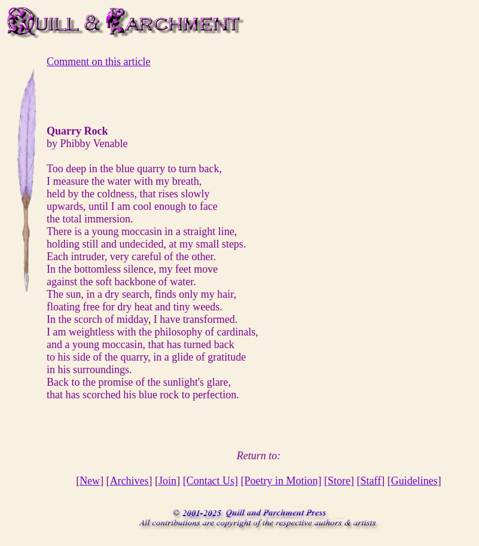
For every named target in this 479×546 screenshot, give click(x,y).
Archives (129, 481)
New (90, 481)
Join (167, 481)
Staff (371, 481)
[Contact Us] (210, 481)
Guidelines (414, 481)
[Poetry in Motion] (281, 481)
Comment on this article (98, 62)
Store (339, 481)
